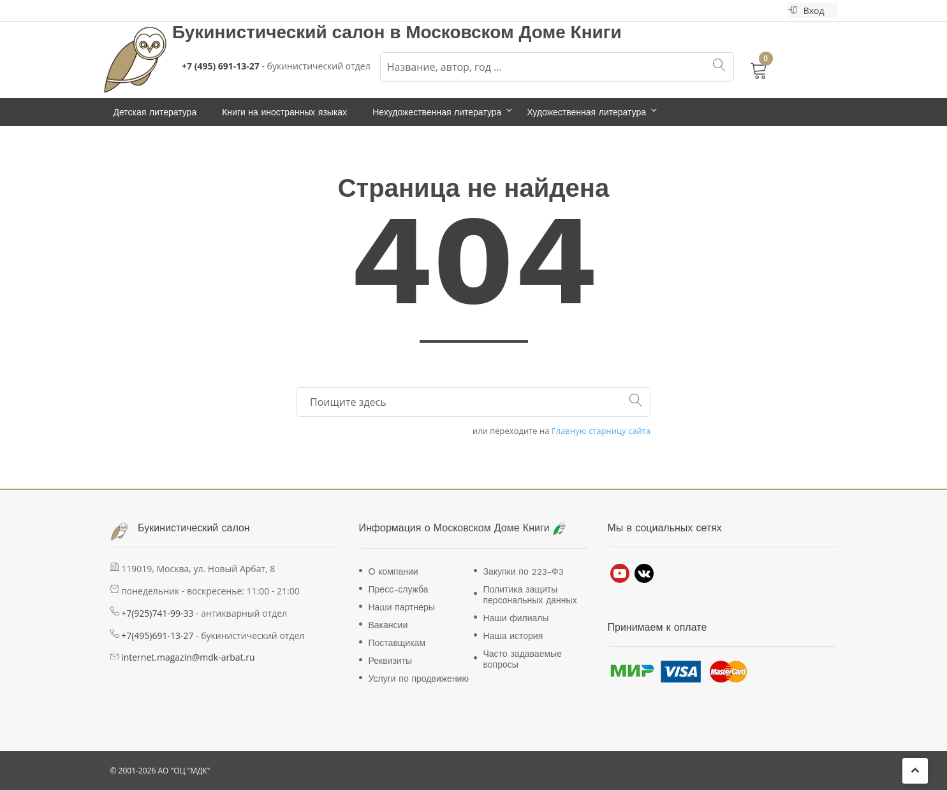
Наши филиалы (516, 618)
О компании (393, 571)
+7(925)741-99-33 (157, 613)
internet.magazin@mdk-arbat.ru (187, 657)
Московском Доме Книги (514, 32)
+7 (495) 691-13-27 (221, 66)
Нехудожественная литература (436, 112)
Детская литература (155, 112)
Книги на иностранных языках (284, 112)
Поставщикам (397, 643)
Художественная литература (586, 112)
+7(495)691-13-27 (157, 635)
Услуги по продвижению (419, 678)
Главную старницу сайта (601, 431)
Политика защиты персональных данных (530, 594)
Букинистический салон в (289, 32)
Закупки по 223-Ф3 (523, 571)
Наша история (513, 636)
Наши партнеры (402, 607)
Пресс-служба (399, 589)
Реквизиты (391, 661)
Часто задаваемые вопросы (522, 659)
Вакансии (388, 625)
